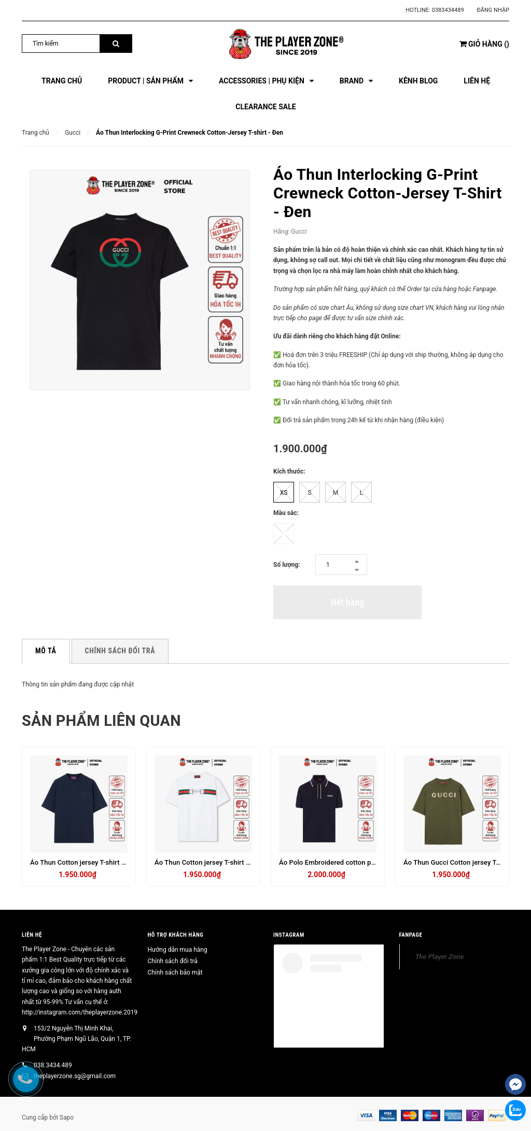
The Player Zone (439, 956)
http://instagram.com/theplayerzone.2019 (79, 1012)
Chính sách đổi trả (173, 961)
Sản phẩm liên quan (104, 720)
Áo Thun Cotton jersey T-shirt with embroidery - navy (110, 862)
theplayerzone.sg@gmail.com (75, 1076)
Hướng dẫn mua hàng (177, 949)
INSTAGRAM (288, 935)
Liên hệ (32, 935)
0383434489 (448, 10)
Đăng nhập (493, 10)
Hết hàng (347, 602)
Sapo (67, 1117)
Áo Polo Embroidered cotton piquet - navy (343, 862)
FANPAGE (411, 935)
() (484, 44)
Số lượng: (286, 564)
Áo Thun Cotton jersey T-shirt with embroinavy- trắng (235, 862)
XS (284, 492)
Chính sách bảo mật (175, 972)
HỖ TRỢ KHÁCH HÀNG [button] (176, 935)
